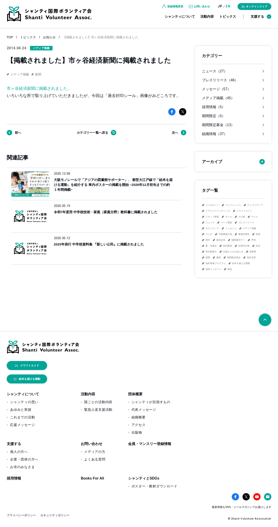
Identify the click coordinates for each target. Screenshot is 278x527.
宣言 (258, 246)
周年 (208, 240)
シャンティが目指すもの (150, 402)
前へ (18, 132)
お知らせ (49, 37)
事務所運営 (244, 234)
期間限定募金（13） (218, 125)
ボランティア (212, 228)
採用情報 (14, 478)
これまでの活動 (22, 417)
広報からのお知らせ (233, 251)
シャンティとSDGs (144, 478)
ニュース (210, 222)
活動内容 (207, 20)
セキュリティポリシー (55, 515)
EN (228, 9)
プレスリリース (246, 222)
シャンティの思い (24, 402)
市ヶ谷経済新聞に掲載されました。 (39, 88)
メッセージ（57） (216, 89)
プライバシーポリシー (21, 515)
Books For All (92, 478)
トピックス (227, 20)
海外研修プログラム (216, 263)
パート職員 (226, 222)
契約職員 (227, 246)
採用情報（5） (213, 107)
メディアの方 (94, 452)
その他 (241, 216)
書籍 (218, 257)
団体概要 (135, 394)
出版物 (136, 432)
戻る (92, 132)
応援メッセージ (22, 425)
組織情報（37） (215, 134)
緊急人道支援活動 (98, 409)
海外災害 (251, 257)
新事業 (253, 251)
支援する (261, 19)
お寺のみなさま (22, 467)
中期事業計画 (225, 234)
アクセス (138, 425)
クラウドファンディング (218, 211)
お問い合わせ (91, 444)
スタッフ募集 (212, 216)
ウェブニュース (233, 205)
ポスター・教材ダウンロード (154, 486)
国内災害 (220, 240)
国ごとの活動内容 (98, 402)
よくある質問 (94, 459)
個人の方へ (19, 452)
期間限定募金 (234, 257)
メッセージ (230, 228)
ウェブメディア (255, 205)
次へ (175, 132)
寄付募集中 (211, 251)
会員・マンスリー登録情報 (149, 444)
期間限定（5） (213, 116)
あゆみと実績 (20, 409)
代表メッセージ (143, 409)
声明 (253, 240)
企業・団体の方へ (24, 459)
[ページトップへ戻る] (265, 320)
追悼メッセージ (213, 269)
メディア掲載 (249, 228)
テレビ (254, 216)
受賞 (258, 234)
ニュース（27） (215, 71)
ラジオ (209, 234)
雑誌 (230, 269)
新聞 (208, 257)
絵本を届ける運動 (241, 263)
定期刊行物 (244, 246)
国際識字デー (238, 240)
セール (228, 216)
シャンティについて (180, 20)
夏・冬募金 (211, 246)
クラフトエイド (244, 211)
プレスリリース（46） (220, 80)
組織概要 (138, 417)
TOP (10, 37)
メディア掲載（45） (218, 98)
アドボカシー (212, 205)
